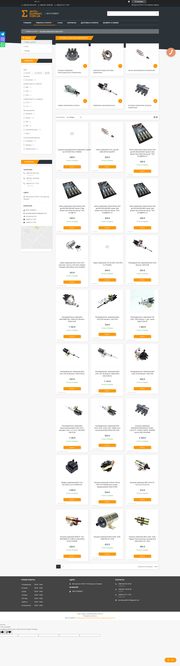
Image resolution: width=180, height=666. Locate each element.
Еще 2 (28, 133)
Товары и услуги (43, 23)
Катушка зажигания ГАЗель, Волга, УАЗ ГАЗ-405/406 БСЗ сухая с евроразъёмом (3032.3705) (107, 485)
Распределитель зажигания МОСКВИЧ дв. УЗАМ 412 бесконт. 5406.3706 (72, 319)
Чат (170, 660)
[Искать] (156, 13)
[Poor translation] (8, 632)
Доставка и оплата (89, 23)
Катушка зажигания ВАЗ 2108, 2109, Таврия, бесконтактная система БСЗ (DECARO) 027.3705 (142, 539)
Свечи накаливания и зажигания (141, 70)
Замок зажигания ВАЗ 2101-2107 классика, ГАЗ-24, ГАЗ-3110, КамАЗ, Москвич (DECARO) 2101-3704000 (72, 265)
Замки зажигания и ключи (68, 105)
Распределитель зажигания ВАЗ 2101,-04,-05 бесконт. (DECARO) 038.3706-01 (107, 374)
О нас (60, 23)
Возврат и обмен (111, 23)
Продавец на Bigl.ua (90, 616)
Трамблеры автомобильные (104, 105)
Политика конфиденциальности (104, 618)
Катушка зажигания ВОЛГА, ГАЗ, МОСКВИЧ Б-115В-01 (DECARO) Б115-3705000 (72, 539)
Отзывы (27, 51)
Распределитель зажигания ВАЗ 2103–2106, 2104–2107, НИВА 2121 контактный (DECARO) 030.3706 (107, 428)
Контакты (71, 23)
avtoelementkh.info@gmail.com (36, 213)
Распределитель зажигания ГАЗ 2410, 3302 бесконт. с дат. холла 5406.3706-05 (142, 319)
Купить (72, 167)
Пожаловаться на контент (84, 618)
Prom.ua (100, 614)
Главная (27, 23)
